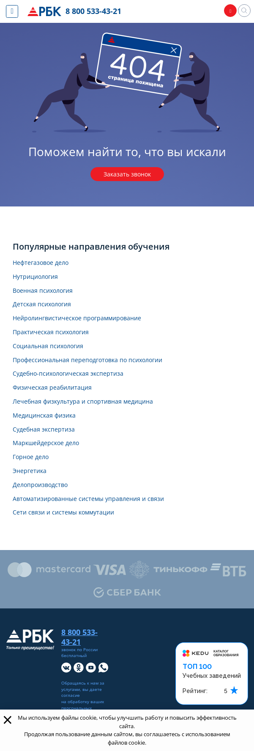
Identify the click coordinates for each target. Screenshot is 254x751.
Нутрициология (35, 277)
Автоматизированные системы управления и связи (88, 499)
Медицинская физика (44, 415)
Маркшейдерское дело (46, 443)
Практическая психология (51, 332)
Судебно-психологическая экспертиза (68, 373)
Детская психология (42, 304)
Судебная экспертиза (44, 429)
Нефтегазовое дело (40, 263)
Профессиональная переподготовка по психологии (87, 360)
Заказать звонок (127, 174)
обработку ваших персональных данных (82, 708)
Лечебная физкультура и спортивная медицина (83, 401)
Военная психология (43, 290)
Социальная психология (48, 346)
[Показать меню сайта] (12, 11)
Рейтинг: (195, 691)
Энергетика (29, 471)
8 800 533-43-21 (94, 11)
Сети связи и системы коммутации (63, 512)
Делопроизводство (40, 485)
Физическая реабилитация (52, 387)
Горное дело (31, 457)
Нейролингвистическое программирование (77, 318)
